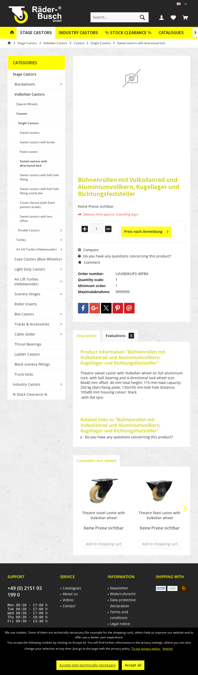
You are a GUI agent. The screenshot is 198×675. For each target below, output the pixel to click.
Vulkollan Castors (30, 94)
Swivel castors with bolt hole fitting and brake (39, 191)
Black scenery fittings (32, 364)
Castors (21, 113)
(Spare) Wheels (27, 104)
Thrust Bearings (28, 344)
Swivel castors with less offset (36, 218)
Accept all (133, 665)
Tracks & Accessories (32, 324)
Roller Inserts (26, 304)
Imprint (168, 648)
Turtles (21, 240)
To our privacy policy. (146, 648)
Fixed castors (29, 152)
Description (86, 335)
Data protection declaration (123, 602)
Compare (88, 249)
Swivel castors (30, 132)
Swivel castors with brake (37, 142)
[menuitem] (185, 17)
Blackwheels (25, 84)
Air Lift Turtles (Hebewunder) (36, 249)
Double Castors (29, 230)
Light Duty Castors (30, 269)
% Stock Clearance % (30, 394)
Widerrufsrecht (123, 593)
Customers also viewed (96, 460)
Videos (68, 599)
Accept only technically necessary (87, 665)
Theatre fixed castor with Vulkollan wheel (159, 515)
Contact (69, 605)
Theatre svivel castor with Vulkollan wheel (103, 515)
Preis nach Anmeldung (146, 231)
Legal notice (120, 623)
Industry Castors (26, 384)
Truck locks (24, 374)
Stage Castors (24, 74)
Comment (89, 262)
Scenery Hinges (27, 294)
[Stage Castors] (36, 33)
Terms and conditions (119, 615)
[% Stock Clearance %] (128, 33)
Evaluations (120, 336)
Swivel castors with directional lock (33, 163)
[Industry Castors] (78, 33)
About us (70, 593)
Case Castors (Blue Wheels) (37, 259)
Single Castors (28, 123)
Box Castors (24, 314)
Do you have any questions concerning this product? (124, 256)
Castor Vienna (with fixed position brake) (37, 204)
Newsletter (119, 588)
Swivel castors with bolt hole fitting (39, 177)
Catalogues (171, 32)
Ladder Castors (27, 354)
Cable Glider (25, 334)
